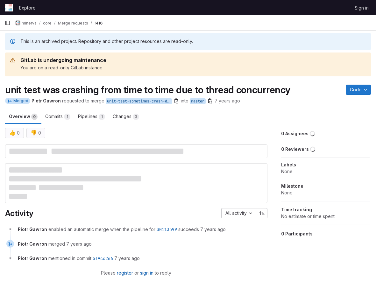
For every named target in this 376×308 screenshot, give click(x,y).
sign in (146, 273)
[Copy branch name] (176, 101)
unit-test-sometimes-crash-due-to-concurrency (139, 101)
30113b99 (167, 229)
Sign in (362, 7)
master (197, 101)
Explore (27, 7)
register (125, 273)
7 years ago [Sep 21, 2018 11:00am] (227, 100)
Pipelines (91, 117)
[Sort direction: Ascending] (262, 213)
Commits (57, 117)
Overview (23, 117)
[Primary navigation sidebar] (8, 23)
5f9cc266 (103, 258)
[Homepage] (9, 8)
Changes (126, 117)
